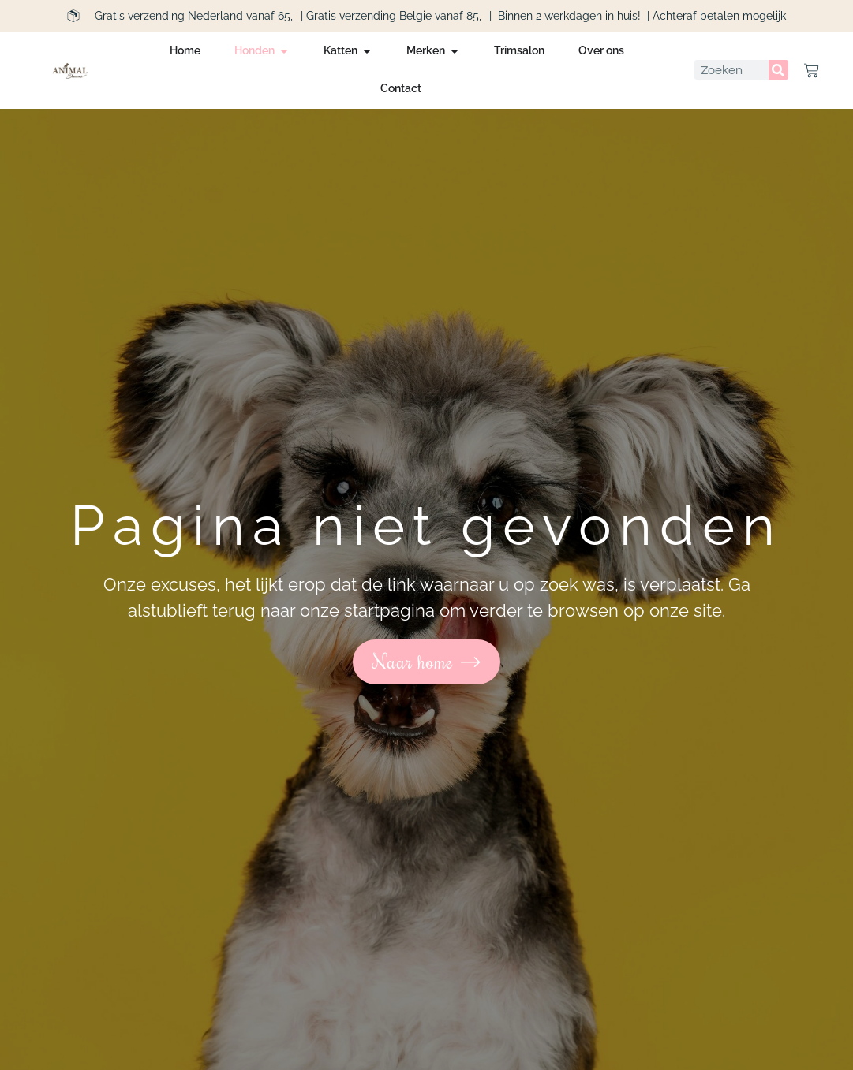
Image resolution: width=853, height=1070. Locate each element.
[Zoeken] (778, 70)
